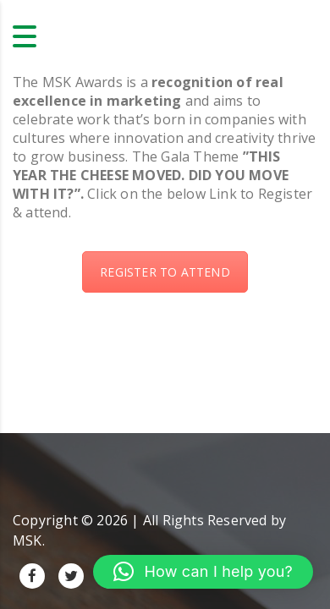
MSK (27, 540)
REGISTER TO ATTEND (165, 272)
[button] (203, 572)
